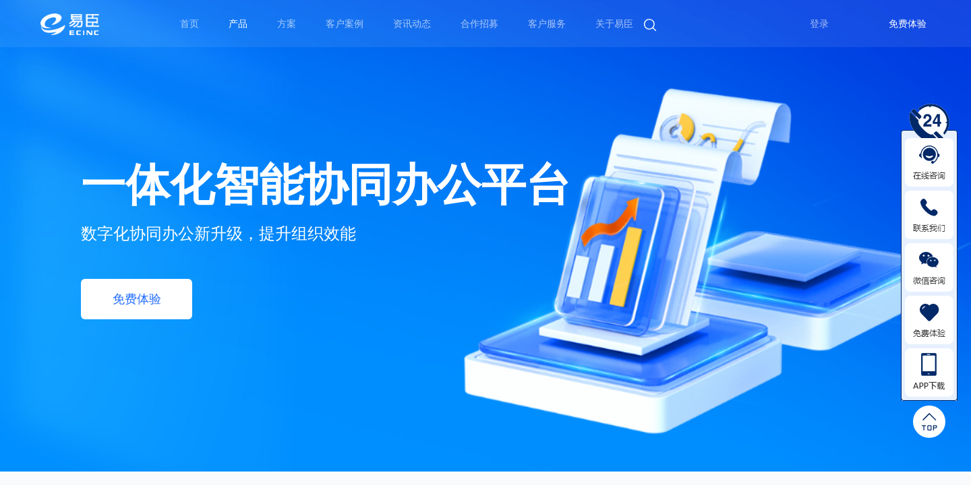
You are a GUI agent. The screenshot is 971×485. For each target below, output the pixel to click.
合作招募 (479, 23)
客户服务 (547, 23)
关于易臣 (614, 23)
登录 (819, 24)
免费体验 (907, 24)
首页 (189, 23)
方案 (286, 23)
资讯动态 (412, 23)
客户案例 (344, 23)
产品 (238, 23)
